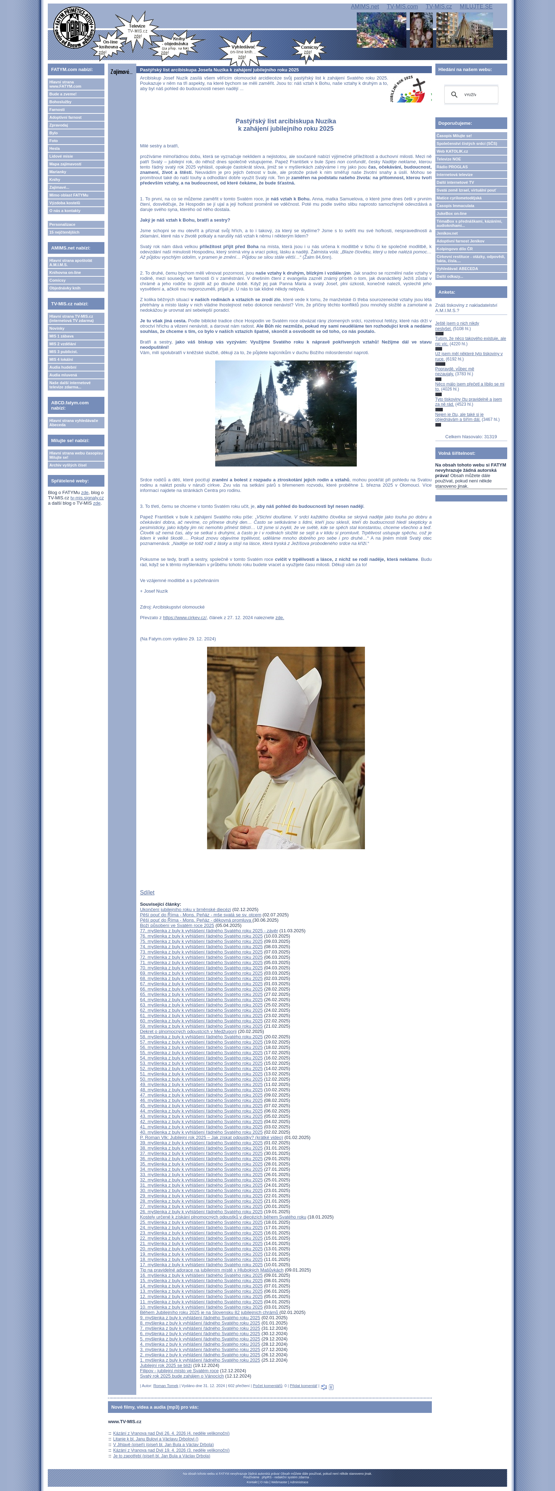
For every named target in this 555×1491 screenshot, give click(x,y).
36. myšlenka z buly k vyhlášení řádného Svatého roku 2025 (201, 1158)
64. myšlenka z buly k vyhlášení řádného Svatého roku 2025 (201, 999)
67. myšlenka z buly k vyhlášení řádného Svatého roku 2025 (201, 983)
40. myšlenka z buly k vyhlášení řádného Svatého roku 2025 (201, 1132)
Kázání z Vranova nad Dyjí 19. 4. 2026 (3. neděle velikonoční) (171, 1450)
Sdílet (147, 893)
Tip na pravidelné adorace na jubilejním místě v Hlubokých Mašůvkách (212, 1270)
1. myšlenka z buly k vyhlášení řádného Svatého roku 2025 (200, 1360)
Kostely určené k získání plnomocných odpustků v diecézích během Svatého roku (223, 1217)
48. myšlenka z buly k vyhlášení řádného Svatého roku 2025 (201, 1089)
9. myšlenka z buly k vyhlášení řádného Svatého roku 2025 (200, 1317)
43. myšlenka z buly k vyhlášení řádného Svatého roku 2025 (201, 1116)
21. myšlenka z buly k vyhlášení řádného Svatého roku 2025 (201, 1243)
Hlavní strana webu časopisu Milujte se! (76, 455)
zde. (279, 617)
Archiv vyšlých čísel (67, 465)
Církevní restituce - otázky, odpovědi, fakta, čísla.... (471, 258)
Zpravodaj (58, 125)
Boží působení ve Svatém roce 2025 (177, 925)
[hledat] (470, 94)
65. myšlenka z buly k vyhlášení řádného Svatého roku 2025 (201, 994)
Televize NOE (449, 159)
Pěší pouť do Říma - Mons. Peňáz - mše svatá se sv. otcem (200, 914)
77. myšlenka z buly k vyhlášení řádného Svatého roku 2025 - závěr (209, 930)
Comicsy (57, 280)
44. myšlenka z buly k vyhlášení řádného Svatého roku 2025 (201, 1111)
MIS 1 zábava (61, 336)
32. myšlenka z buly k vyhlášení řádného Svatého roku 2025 (201, 1179)
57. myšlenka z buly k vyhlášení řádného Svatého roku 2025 (201, 1042)
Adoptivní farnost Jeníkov (461, 241)
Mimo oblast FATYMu (68, 195)
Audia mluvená (63, 375)
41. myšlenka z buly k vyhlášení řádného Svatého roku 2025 (201, 1126)
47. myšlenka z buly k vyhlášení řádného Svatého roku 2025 (201, 1095)
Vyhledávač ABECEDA (457, 268)
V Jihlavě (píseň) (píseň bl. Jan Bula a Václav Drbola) (163, 1444)
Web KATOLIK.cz (452, 151)
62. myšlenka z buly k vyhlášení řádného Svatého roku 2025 (201, 1010)
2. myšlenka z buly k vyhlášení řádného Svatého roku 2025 (200, 1354)
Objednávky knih (64, 288)
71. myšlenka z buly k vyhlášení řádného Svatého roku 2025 (201, 962)
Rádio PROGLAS (452, 167)
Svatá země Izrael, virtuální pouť (467, 190)
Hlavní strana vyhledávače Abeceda (73, 422)
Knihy (54, 179)
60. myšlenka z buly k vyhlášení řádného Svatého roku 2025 (201, 1020)
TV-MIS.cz (439, 7)
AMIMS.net (365, 7)
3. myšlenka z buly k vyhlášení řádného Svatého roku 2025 (200, 1349)
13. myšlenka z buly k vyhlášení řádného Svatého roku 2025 (201, 1291)
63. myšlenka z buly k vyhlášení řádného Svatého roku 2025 (201, 1005)
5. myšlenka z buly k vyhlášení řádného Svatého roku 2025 (200, 1339)
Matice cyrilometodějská (459, 198)
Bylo (53, 133)
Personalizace (62, 224)
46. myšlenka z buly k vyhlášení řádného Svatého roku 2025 (201, 1100)
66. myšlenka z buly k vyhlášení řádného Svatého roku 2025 (201, 989)
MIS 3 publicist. (63, 352)
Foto (53, 141)
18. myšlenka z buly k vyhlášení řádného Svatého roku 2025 (201, 1259)
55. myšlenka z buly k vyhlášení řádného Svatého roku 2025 (201, 1052)
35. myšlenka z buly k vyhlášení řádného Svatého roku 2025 (201, 1164)
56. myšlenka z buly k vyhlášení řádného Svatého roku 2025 (201, 1047)
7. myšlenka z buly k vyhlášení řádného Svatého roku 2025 (200, 1328)
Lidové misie (61, 156)
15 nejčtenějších (64, 232)
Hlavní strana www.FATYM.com (65, 84)
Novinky (56, 328)
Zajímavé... (59, 187)
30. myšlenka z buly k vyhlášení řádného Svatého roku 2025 (201, 1190)
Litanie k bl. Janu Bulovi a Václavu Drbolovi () (156, 1439)
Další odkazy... (450, 276)
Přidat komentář (303, 1386)
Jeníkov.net (447, 233)
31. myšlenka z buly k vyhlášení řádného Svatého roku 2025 (201, 1185)
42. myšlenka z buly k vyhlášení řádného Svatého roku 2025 (201, 1121)
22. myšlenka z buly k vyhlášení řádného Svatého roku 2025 (201, 1238)
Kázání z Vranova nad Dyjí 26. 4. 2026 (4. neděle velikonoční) (171, 1433)
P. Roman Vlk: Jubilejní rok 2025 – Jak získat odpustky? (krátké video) (211, 1137)
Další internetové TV (455, 182)
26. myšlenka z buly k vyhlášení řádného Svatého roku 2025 (201, 1211)
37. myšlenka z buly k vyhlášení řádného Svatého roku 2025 (201, 1153)
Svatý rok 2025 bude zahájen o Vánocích (182, 1376)
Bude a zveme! (62, 94)
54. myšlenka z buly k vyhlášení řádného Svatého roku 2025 (201, 1058)
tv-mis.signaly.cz (87, 497)
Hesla (54, 148)
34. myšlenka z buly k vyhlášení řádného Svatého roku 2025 (201, 1169)
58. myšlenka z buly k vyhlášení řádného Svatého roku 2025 (201, 1036)
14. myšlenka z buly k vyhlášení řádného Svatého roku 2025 (201, 1286)
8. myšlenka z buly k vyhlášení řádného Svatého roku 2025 (200, 1323)
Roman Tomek (165, 1386)
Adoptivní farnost (65, 117)
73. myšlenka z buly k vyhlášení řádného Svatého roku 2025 (201, 952)
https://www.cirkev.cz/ (184, 617)
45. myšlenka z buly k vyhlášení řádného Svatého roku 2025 (201, 1105)
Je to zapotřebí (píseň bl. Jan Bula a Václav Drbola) (161, 1456)
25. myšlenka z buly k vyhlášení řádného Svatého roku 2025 (201, 1222)
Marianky (57, 172)
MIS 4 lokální (61, 359)
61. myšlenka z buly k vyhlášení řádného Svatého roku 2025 (201, 1015)
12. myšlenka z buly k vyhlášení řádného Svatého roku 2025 (201, 1296)
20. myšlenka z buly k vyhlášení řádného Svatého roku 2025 (201, 1248)
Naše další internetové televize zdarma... (70, 385)
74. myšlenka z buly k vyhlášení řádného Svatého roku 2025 (201, 946)
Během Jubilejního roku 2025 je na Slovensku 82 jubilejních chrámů (209, 1312)
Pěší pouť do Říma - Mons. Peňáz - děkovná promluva (196, 920)
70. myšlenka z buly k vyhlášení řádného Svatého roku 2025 (201, 967)
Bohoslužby (60, 102)
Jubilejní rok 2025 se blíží (166, 1365)
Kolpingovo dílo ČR (455, 249)
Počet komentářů (267, 1386)
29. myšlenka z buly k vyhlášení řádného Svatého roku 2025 (201, 1195)
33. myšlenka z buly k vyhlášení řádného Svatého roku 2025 (201, 1174)
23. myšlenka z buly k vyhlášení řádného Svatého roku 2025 (201, 1232)
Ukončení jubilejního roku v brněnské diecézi (185, 909)
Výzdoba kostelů (64, 203)
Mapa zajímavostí (65, 164)
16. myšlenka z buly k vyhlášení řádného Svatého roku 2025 (201, 1275)
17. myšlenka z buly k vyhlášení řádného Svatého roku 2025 (201, 1264)
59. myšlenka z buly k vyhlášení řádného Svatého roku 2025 (201, 1026)
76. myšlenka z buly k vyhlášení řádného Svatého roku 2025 (201, 936)
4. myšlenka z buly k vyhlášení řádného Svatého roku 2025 (200, 1344)
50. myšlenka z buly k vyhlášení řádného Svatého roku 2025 (201, 1079)
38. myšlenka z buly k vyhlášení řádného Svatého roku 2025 (201, 1148)
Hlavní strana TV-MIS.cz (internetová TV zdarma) (71, 318)
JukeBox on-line (452, 213)
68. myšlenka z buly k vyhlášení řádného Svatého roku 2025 (201, 978)
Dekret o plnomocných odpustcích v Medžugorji (188, 1031)
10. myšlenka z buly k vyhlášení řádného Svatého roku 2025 (201, 1307)
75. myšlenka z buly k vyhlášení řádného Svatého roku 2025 (201, 941)
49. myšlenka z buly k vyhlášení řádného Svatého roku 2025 (201, 1084)
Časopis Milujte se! (454, 136)
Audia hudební (62, 367)
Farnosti (56, 109)
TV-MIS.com (402, 7)
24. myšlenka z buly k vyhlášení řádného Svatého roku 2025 (201, 1227)
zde (84, 492)
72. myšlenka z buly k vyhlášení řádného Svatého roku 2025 (201, 957)
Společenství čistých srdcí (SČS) (467, 143)
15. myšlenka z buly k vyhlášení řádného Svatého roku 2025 (201, 1280)
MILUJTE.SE (476, 7)
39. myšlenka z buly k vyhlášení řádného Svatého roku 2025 (201, 1142)
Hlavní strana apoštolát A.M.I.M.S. (70, 262)
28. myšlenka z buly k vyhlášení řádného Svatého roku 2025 (201, 1201)
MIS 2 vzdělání (62, 344)
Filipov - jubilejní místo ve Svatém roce (179, 1370)
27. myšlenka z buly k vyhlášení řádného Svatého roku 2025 (201, 1206)
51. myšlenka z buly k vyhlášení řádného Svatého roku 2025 (201, 1073)
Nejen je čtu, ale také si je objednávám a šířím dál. (459, 417)
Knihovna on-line (65, 272)
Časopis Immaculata (455, 206)
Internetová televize (455, 174)
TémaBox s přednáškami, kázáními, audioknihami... (469, 223)
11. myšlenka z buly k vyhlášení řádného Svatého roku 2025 (201, 1301)
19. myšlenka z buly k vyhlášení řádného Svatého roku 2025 (201, 1254)
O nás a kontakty (64, 211)
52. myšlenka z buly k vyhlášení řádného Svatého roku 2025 (201, 1068)
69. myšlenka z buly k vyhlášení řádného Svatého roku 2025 (201, 973)
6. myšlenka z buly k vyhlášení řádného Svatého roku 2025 (200, 1333)
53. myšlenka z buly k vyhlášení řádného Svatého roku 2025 (201, 1063)
